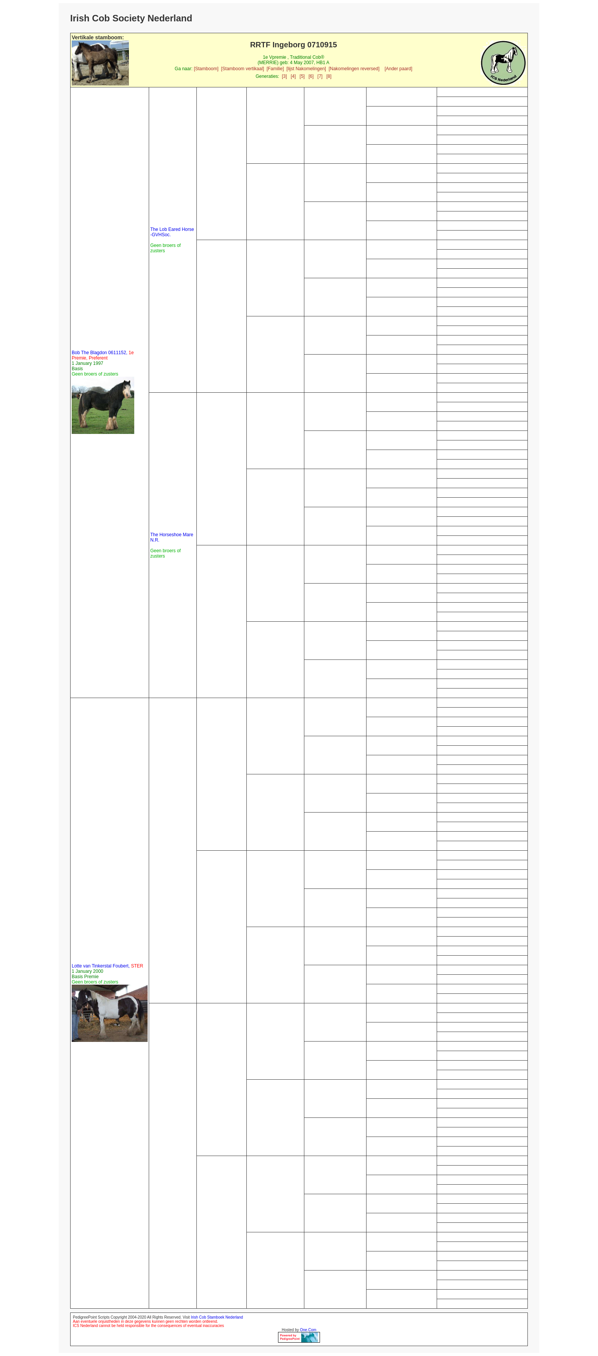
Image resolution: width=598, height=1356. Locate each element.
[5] (302, 76)
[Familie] (275, 68)
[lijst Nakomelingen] (306, 68)
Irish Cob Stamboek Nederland (217, 1317)
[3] (284, 76)
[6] (311, 76)
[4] (293, 76)
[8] (328, 76)
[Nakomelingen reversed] (354, 68)
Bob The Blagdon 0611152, (103, 355)
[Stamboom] (206, 68)
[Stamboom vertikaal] (242, 68)
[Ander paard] (398, 68)
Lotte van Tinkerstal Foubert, (107, 966)
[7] (319, 76)
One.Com (308, 1330)
